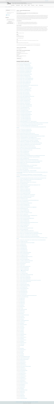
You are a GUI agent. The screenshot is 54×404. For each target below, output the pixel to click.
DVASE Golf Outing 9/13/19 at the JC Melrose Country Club (27, 145)
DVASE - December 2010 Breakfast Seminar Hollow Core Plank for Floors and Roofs (30, 280)
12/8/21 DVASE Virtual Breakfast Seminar (25, 117)
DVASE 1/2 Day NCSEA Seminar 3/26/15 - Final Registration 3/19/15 (28, 215)
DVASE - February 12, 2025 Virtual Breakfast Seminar (26, 78)
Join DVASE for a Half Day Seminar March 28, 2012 (26, 260)
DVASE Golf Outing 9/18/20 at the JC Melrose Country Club (27, 133)
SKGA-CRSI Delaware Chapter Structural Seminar (26, 256)
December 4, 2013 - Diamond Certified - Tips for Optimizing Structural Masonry (30, 236)
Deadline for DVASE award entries (24, 359)
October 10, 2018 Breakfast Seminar (24, 158)
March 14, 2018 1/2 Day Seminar (24, 169)
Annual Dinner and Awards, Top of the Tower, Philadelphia (27, 242)
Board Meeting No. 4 (22, 377)
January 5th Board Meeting (23, 398)
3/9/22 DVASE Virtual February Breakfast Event (26, 114)
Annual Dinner (22, 330)
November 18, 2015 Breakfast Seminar (25, 205)
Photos (29, 5)
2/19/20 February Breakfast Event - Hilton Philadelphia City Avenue (28, 137)
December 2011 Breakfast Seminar (24, 267)
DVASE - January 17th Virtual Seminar (24, 93)
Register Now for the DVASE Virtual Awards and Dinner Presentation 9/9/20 (29, 134)
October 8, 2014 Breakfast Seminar (24, 225)
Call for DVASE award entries (23, 370)
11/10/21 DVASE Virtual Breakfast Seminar (25, 118)
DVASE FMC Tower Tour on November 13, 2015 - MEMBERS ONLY (28, 207)
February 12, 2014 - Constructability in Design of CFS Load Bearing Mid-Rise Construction (31, 233)
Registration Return (22, 387)
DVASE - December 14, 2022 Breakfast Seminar (26, 104)
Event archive (8, 15)
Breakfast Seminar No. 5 (23, 334)
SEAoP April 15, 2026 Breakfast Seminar (25, 64)
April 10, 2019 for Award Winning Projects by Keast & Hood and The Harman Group (30, 148)
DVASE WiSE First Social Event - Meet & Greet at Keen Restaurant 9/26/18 (29, 159)
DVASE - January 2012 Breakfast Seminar (25, 266)
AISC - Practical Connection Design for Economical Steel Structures (28, 295)
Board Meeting (22, 305)
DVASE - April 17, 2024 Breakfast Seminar (25, 89)
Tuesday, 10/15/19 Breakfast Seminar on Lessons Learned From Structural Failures (30, 144)
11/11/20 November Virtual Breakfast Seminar (26, 130)
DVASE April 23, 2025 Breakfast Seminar (25, 75)
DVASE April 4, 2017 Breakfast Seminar (25, 186)
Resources (32, 5)
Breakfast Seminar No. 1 (23, 349)
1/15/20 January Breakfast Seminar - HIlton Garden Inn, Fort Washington (29, 140)
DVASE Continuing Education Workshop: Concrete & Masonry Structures (29, 222)
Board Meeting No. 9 (22, 360)
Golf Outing (21, 352)
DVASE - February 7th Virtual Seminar (24, 92)
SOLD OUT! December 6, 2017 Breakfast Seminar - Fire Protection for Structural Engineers (31, 174)
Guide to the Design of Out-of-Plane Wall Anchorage (26, 274)
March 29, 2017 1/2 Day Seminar (24, 187)
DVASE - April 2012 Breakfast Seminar (24, 259)
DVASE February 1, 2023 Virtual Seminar (25, 103)
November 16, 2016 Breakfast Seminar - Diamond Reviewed (27, 194)
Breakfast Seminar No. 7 (23, 362)
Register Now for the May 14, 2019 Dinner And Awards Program (28, 147)
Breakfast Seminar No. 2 (23, 342)
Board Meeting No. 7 (22, 367)
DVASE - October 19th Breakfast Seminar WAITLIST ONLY (27, 96)
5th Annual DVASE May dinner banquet (25, 356)
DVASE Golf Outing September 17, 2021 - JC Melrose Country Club (28, 121)
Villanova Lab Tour (22, 312)
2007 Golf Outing (22, 327)
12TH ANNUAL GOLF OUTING (24, 255)
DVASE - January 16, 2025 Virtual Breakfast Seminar (26, 79)
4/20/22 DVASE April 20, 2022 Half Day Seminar (26, 111)
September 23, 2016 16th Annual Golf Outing (25, 197)
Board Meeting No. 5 (22, 374)
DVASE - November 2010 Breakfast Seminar (25, 281)
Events (25, 5)
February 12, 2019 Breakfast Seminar (24, 151)
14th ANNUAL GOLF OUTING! (23, 226)
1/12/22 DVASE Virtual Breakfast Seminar (25, 115)
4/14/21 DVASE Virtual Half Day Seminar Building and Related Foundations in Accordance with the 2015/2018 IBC (34, 122)
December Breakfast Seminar (23, 249)
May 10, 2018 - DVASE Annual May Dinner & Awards (26, 166)
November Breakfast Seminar (24, 292)
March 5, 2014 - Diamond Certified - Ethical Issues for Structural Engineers (29, 232)
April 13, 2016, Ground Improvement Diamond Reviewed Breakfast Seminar (29, 200)
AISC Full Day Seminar (23, 263)
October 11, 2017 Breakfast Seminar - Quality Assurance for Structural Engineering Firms (31, 179)
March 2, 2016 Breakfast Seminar (24, 201)
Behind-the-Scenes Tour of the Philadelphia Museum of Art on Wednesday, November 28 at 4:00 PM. (32, 155)
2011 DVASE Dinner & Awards (24, 273)
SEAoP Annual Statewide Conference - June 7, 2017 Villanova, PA (28, 182)
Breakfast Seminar (22, 298)
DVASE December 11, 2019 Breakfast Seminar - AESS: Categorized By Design (29, 141)
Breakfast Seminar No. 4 (23, 337)
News (22, 5)
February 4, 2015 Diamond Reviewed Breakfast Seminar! (27, 218)
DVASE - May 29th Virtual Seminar (24, 86)
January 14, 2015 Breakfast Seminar (24, 219)
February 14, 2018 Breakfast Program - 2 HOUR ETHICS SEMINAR (28, 170)
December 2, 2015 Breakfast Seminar (24, 204)
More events (8, 14)
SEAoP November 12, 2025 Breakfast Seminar (26, 71)
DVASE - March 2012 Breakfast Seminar (25, 262)
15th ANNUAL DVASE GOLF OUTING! (24, 211)
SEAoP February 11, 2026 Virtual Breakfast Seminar (26, 67)
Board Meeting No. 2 (22, 384)
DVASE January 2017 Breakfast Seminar (25, 190)
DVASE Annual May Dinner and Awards (25, 285)
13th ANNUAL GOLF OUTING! (23, 241)
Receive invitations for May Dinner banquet (25, 366)
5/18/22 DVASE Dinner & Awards (24, 110)
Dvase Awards (41, 5)
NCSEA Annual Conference (23, 324)
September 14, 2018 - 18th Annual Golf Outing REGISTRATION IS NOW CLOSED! (30, 162)
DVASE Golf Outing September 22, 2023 (25, 97)
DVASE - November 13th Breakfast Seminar (25, 82)
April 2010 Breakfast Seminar (23, 287)
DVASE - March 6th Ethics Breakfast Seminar (25, 90)
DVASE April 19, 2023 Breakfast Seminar (25, 100)
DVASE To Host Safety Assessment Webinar (25, 252)
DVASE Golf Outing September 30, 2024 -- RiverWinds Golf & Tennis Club (29, 85)
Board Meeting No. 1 (22, 385)
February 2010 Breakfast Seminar (24, 288)
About (37, 5)
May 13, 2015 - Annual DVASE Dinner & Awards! (26, 212)
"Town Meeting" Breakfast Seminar (24, 320)
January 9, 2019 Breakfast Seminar (24, 152)
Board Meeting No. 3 (22, 380)
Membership (18, 5)
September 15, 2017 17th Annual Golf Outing (25, 180)
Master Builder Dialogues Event (24, 208)
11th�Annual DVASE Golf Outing (24, 270)
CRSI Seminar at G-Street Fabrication (24, 284)
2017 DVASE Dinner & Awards (24, 183)
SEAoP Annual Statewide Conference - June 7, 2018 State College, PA (28, 165)
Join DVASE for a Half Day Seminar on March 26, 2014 (27, 230)
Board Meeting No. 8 (22, 363)
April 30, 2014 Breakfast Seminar (24, 229)
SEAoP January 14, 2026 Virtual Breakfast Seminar (26, 68)
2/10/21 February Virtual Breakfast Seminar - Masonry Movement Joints (29, 125)
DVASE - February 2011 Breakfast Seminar (25, 277)
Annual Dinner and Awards (23, 309)
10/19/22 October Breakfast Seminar (24, 107)
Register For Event (19, 58)
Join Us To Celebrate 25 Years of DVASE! (25, 193)
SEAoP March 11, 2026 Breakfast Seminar (25, 65)
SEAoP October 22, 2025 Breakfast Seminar (25, 72)
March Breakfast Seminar (23, 245)
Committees (12, 5)
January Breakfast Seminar (23, 248)
